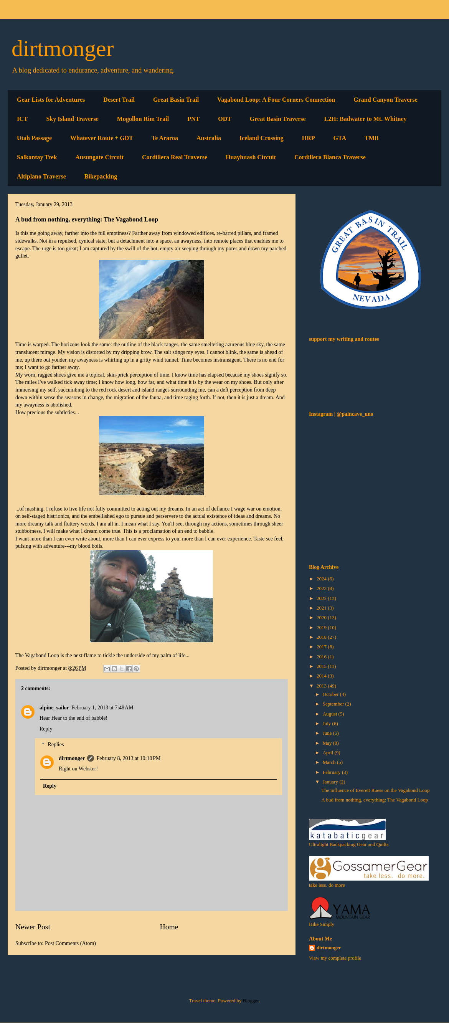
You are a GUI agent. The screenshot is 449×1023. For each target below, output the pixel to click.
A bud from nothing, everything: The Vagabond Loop (374, 800)
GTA (339, 138)
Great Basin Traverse (278, 119)
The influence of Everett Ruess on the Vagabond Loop (375, 790)
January (331, 782)
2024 (322, 579)
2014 (322, 676)
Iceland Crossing (261, 138)
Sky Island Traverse (72, 119)
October (331, 694)
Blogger (251, 1000)
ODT (224, 119)
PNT (193, 119)
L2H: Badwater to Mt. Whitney (365, 119)
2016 (322, 656)
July (327, 723)
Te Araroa (165, 138)
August (330, 714)
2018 (322, 637)
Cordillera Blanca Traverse (330, 157)
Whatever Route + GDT (101, 138)
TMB (371, 138)
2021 (322, 608)
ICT (22, 119)
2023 (322, 588)
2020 (322, 617)
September (334, 704)
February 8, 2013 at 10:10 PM (128, 758)
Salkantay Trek (37, 157)
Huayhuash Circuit (251, 157)
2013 (322, 686)
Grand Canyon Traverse (385, 99)
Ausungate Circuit (99, 157)
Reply (46, 729)
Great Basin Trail (176, 99)
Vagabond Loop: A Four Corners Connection (276, 99)
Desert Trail (119, 99)
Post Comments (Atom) (70, 943)
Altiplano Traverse (41, 176)
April (329, 752)
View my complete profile (335, 958)
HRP (308, 138)
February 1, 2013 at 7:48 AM (102, 708)
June (328, 733)
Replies (56, 744)
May (328, 743)
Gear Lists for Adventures (51, 99)
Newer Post (32, 927)
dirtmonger (63, 48)
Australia (208, 138)
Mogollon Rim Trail (143, 119)
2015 (322, 666)
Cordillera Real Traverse (174, 157)
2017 (322, 646)
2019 (322, 627)
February (332, 772)
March (330, 762)
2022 (322, 598)
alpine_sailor (54, 708)
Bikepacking (100, 176)
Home (169, 927)
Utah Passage (34, 138)
